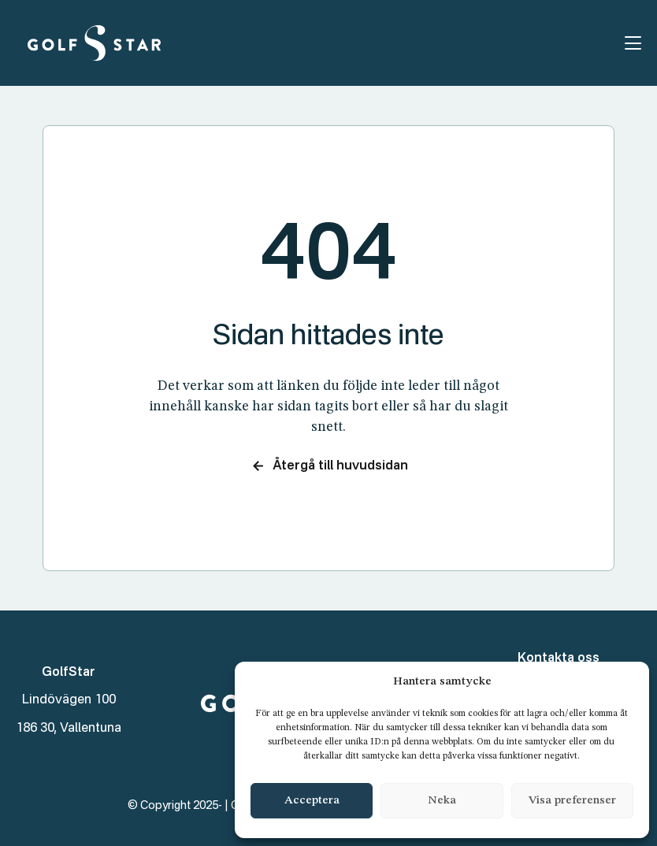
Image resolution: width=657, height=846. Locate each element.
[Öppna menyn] (633, 43)
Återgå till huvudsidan (329, 466)
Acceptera (312, 801)
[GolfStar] (94, 43)
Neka (442, 801)
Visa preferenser (572, 801)
